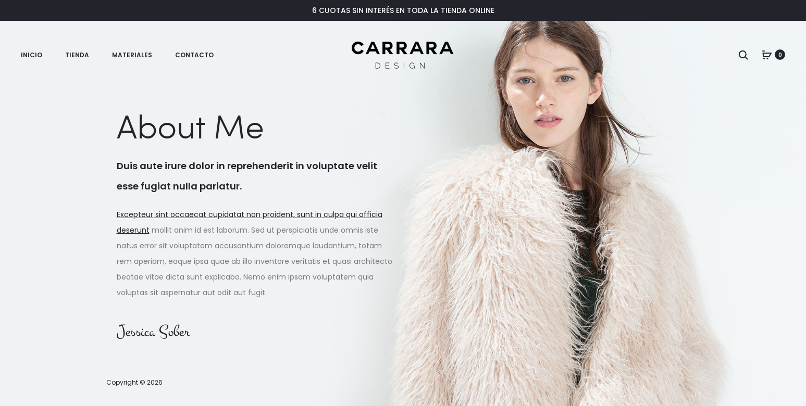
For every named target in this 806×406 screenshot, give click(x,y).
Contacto (194, 54)
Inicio (31, 54)
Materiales (132, 54)
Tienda (77, 54)
